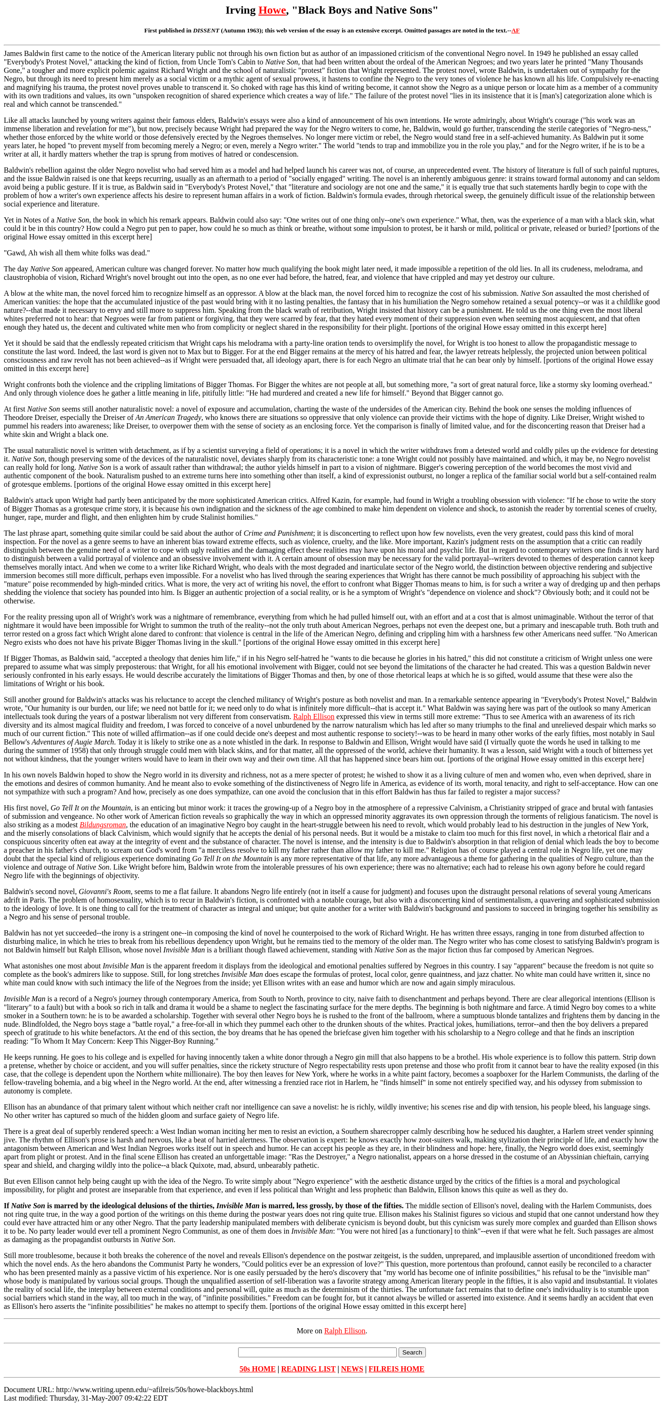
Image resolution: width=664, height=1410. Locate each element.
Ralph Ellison (314, 717)
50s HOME (258, 1369)
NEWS (352, 1369)
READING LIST (308, 1369)
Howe (272, 10)
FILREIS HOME (396, 1369)
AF (516, 30)
